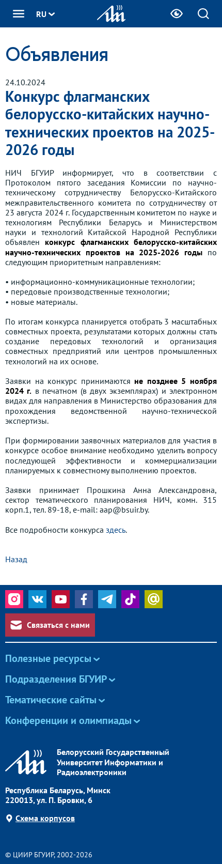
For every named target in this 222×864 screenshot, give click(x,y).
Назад (16, 559)
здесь (115, 529)
